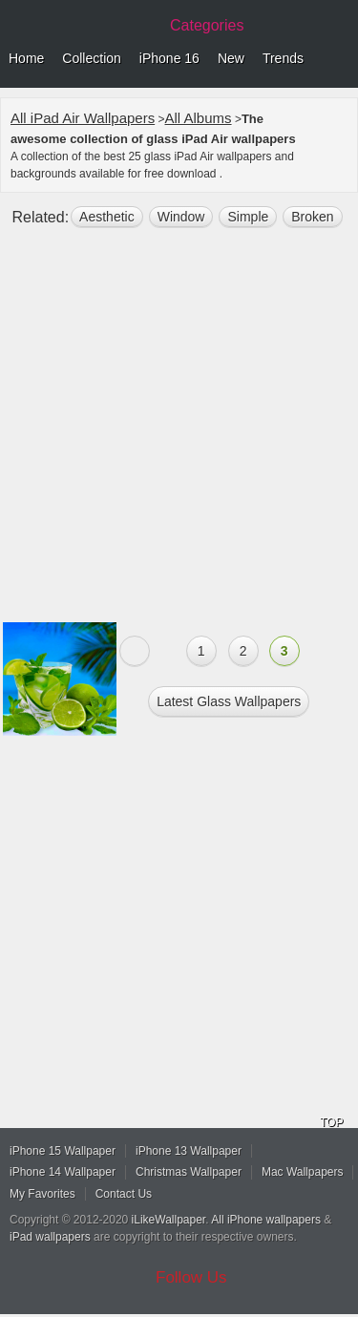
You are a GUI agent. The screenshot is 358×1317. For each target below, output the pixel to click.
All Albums (198, 118)
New (231, 58)
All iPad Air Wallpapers (83, 118)
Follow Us (191, 1277)
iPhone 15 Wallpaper (63, 1151)
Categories (206, 25)
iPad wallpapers (50, 1237)
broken (312, 216)
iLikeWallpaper (169, 1219)
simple (247, 216)
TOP (331, 1122)
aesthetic (107, 216)
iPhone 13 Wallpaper (189, 1151)
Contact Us (123, 1194)
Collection (91, 58)
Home (26, 58)
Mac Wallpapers (303, 1172)
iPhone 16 (169, 58)
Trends (283, 58)
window (181, 216)
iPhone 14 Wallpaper (63, 1172)
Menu (338, 59)
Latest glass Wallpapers (229, 701)
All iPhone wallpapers (266, 1219)
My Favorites (42, 1194)
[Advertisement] (179, 433)
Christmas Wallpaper (189, 1172)
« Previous (134, 651)
